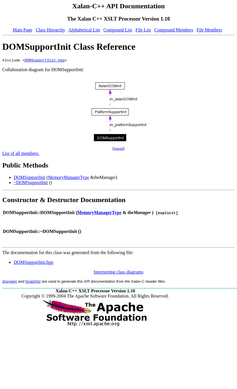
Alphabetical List (84, 29)
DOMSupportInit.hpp (45, 60)
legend (119, 149)
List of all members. (20, 154)
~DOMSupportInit (31, 183)
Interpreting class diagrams (118, 272)
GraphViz (33, 282)
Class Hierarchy (50, 29)
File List (143, 29)
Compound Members (173, 29)
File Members (209, 29)
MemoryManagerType (68, 178)
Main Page (22, 29)
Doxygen (9, 282)
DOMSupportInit (29, 178)
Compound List (117, 29)
